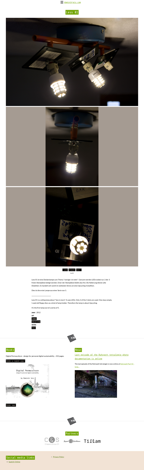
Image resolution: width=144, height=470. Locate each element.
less (34, 328)
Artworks (72, 270)
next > (79, 270)
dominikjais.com (72, 2)
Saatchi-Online (14, 462)
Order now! (11, 405)
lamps (34, 319)
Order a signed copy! (15, 361)
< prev (65, 270)
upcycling (36, 322)
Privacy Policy (58, 457)
